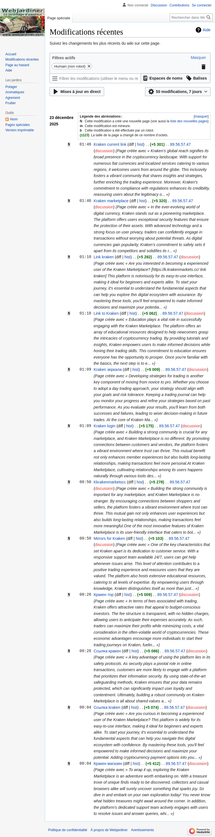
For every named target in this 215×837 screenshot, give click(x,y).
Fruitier (10, 103)
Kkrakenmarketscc (110, 482)
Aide (207, 30)
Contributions (180, 5)
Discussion (159, 5)
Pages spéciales (17, 125)
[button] (198, 57)
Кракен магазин (108, 763)
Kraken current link (110, 144)
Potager (11, 87)
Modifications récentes (22, 59)
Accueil (10, 54)
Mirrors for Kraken (109, 538)
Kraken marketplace (111, 201)
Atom (14, 119)
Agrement (12, 98)
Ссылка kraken (107, 707)
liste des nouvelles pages (188, 121)
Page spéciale (58, 18)
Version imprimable (19, 130)
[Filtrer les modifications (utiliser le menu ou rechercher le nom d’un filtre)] (95, 78)
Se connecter (202, 5)
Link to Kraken (106, 313)
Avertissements (142, 830)
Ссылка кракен (107, 651)
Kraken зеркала (107, 369)
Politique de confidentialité (67, 830)
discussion (104, 151)
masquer (201, 116)
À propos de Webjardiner (109, 830)
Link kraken (104, 257)
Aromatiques (14, 92)
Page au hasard (17, 65)
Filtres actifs (63, 58)
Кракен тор (103, 594)
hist (140, 144)
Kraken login (104, 426)
